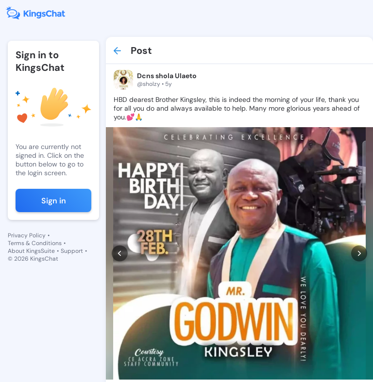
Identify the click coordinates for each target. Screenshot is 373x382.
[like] (118, 359)
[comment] (155, 359)
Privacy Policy (27, 235)
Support (72, 251)
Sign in (53, 201)
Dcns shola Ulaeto (167, 75)
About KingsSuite (31, 251)
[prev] (120, 237)
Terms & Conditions (35, 243)
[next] (359, 237)
